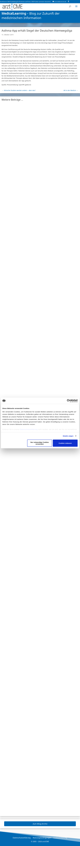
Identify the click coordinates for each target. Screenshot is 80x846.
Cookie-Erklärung (60, 838)
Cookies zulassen (65, 443)
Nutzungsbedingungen (42, 838)
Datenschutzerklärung (29, 429)
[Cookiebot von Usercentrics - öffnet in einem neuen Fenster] (68, 400)
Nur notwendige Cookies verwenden (39, 443)
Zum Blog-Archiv (40, 824)
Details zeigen (68, 436)
